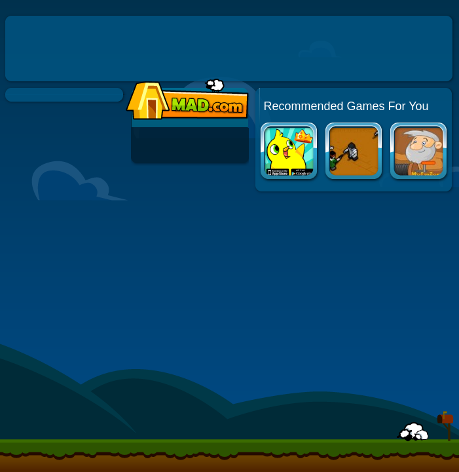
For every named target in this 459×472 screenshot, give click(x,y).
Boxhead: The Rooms (354, 152)
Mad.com (184, 100)
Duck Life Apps (289, 152)
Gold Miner (419, 152)
